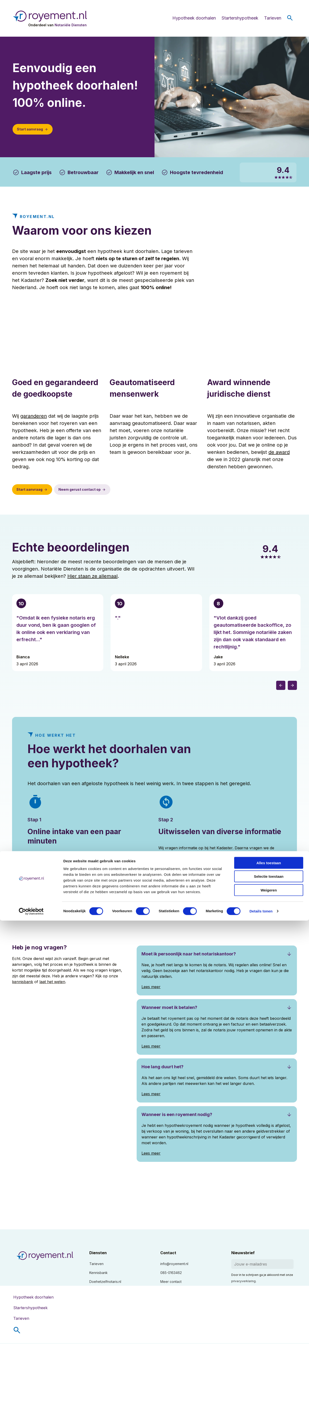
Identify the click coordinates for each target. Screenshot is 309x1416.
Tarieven (272, 17)
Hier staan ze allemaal (92, 576)
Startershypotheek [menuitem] (30, 1307)
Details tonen (260, 1406)
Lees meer (37, 874)
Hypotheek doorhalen (194, 17)
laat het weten (52, 981)
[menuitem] (158, 1330)
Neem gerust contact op (79, 489)
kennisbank (22, 981)
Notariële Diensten (71, 25)
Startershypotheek (240, 17)
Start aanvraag (30, 129)
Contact (168, 1252)
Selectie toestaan (269, 1372)
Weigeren (268, 1385)
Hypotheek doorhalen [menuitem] (33, 1297)
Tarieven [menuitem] (21, 1318)
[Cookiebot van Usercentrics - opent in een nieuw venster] (31, 1406)
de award (279, 452)
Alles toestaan (268, 1358)
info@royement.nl (174, 1264)
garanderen (33, 416)
